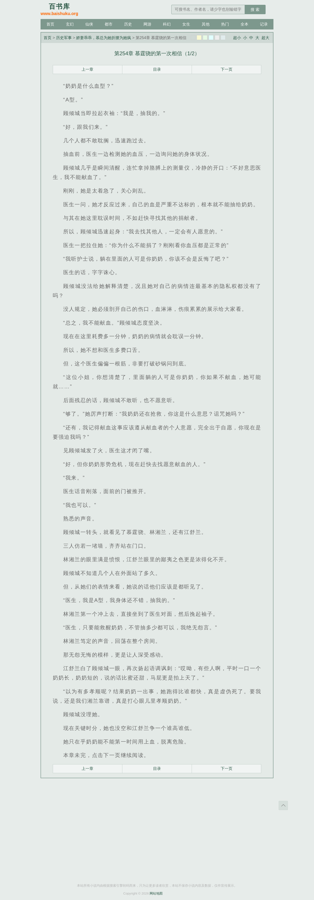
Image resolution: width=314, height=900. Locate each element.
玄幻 (70, 24)
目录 (157, 69)
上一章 (87, 69)
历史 (128, 24)
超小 (237, 38)
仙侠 (89, 24)
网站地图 (156, 893)
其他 (206, 24)
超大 (265, 38)
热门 (225, 24)
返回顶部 (283, 805)
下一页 (226, 69)
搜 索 (255, 9)
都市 (109, 24)
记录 (264, 24)
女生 (186, 24)
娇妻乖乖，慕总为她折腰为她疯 (103, 38)
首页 (50, 24)
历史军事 (64, 38)
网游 (147, 24)
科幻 (167, 24)
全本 (244, 24)
